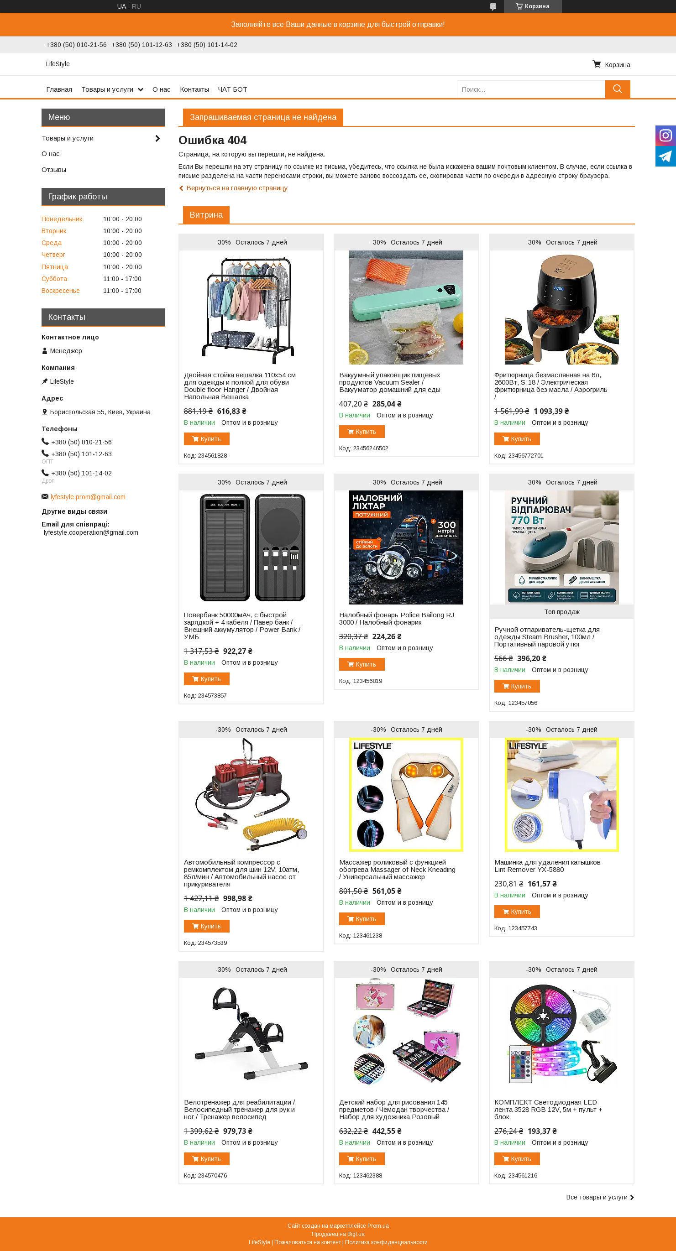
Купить (211, 439)
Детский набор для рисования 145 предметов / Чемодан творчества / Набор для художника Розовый (394, 1110)
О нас (161, 89)
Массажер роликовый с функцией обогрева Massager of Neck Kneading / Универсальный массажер (397, 870)
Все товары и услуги (597, 1197)
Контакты (194, 89)
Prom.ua (378, 1226)
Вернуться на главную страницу (237, 188)
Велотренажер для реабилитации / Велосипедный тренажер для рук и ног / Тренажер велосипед (239, 1110)
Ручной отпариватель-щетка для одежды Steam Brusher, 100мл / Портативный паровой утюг (547, 637)
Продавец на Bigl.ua (338, 1234)
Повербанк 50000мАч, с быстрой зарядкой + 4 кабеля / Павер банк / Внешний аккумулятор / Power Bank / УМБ (242, 626)
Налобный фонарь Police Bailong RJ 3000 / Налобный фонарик (396, 618)
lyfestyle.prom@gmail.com (88, 496)
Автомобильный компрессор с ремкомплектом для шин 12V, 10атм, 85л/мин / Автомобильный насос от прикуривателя (241, 873)
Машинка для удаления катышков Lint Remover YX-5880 (547, 866)
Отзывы (54, 169)
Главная (59, 89)
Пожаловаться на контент (307, 1242)
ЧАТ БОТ (232, 89)
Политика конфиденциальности (386, 1242)
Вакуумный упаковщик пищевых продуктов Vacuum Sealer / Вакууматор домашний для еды (389, 382)
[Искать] (617, 89)
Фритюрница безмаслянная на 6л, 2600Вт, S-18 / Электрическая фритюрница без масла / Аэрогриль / (551, 386)
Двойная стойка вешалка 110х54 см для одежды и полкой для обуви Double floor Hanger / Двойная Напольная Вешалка (240, 386)
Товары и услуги (107, 89)
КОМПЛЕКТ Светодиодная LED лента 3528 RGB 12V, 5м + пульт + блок (548, 1110)
